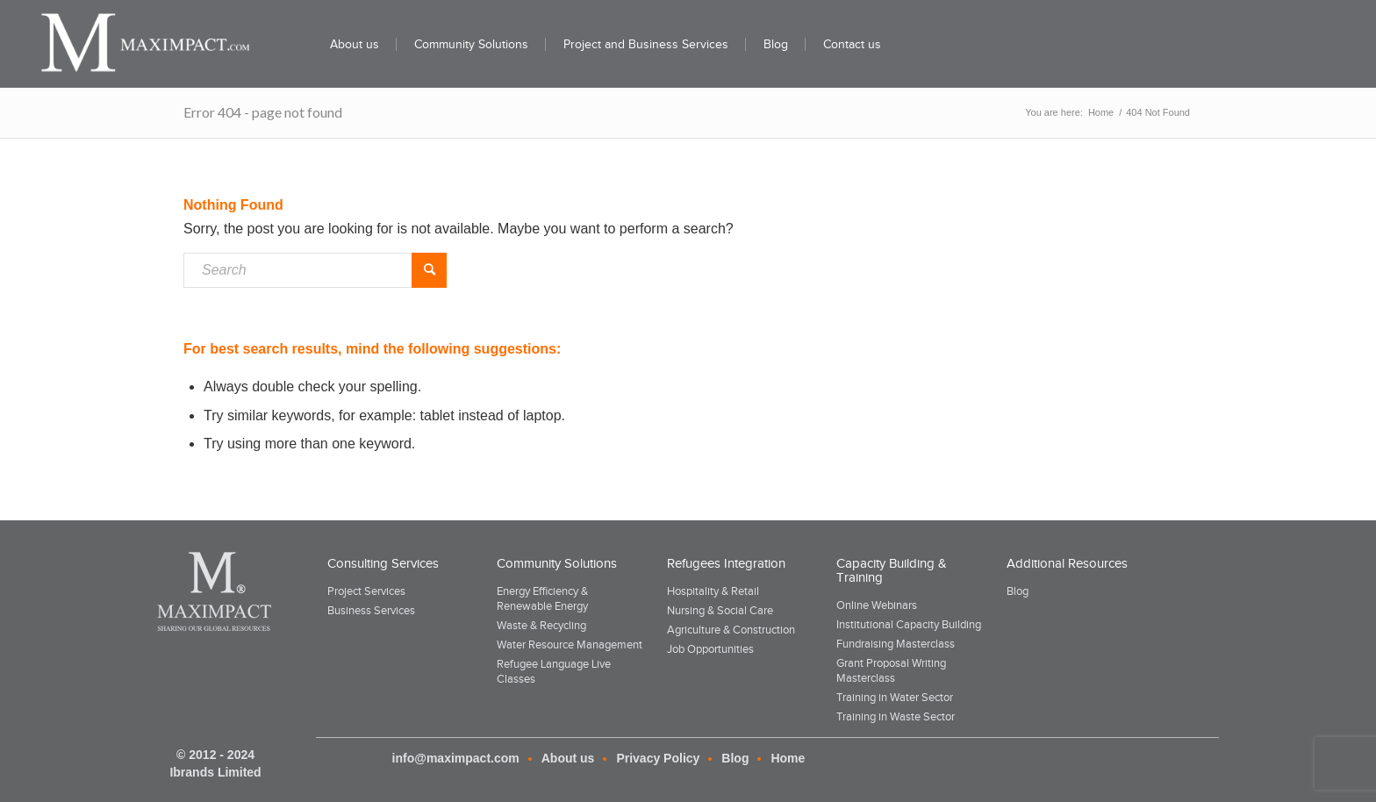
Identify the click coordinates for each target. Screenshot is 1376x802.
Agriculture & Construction (731, 629)
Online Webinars (876, 605)
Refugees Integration (726, 563)
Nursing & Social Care (720, 610)
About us (568, 758)
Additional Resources (1067, 563)
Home (787, 758)
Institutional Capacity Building (908, 624)
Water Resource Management (569, 644)
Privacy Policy (657, 758)
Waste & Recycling (541, 625)
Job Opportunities (710, 648)
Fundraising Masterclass (895, 643)
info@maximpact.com (456, 758)
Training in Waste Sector (895, 716)
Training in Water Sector (894, 697)
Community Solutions (557, 563)
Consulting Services (383, 563)
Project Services (366, 591)
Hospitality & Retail (713, 591)
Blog (1017, 591)
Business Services (371, 610)
